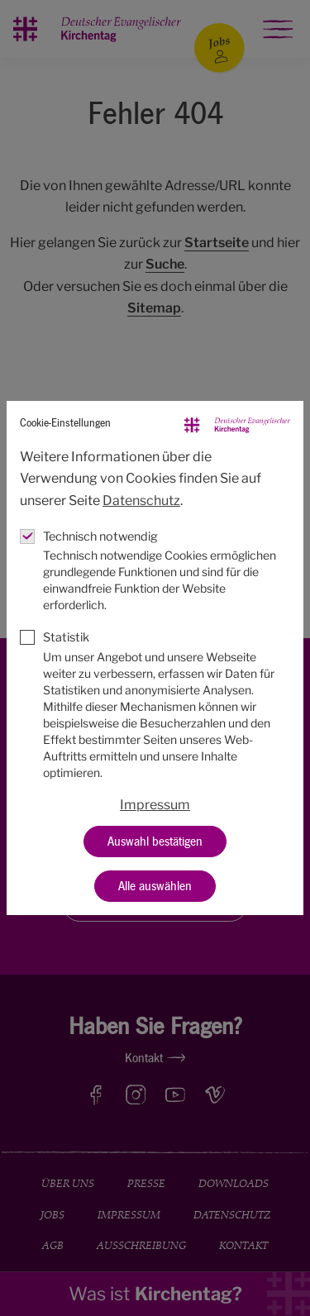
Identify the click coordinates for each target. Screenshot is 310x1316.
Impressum (155, 805)
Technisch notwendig (100, 536)
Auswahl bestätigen (155, 841)
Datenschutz (141, 500)
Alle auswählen (155, 886)
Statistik (66, 637)
